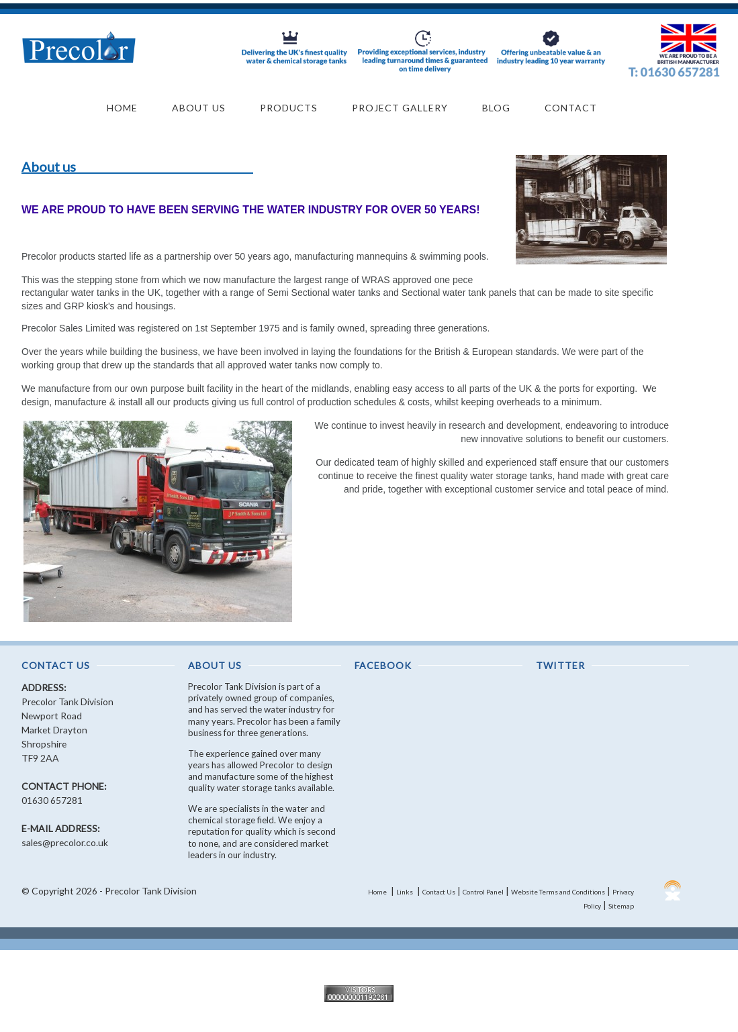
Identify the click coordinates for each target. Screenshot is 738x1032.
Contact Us (438, 892)
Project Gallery (400, 107)
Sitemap (621, 906)
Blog (496, 107)
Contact (571, 107)
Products (289, 107)
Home (122, 107)
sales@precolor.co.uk (64, 842)
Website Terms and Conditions (558, 892)
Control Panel (483, 892)
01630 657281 (52, 800)
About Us (199, 107)
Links (404, 892)
